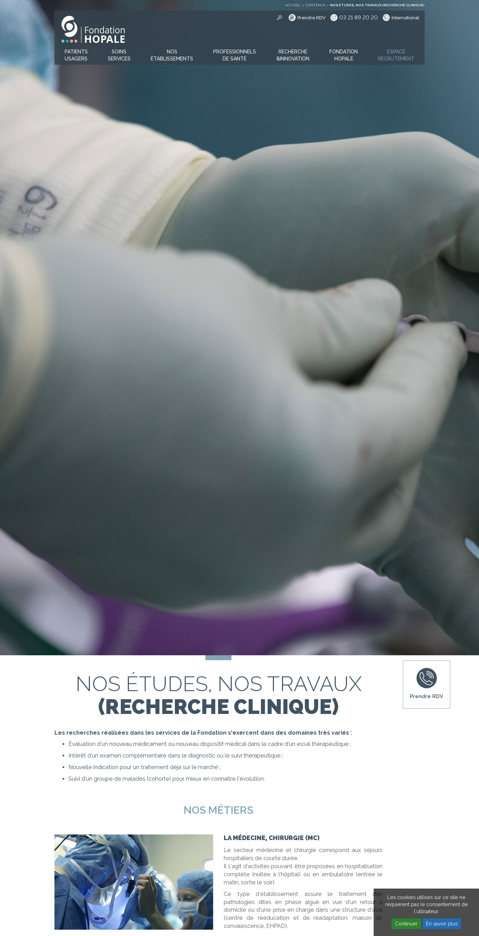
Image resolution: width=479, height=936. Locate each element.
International (405, 17)
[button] (76, 55)
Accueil (293, 5)
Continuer (406, 924)
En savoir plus (442, 924)
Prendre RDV (311, 17)
